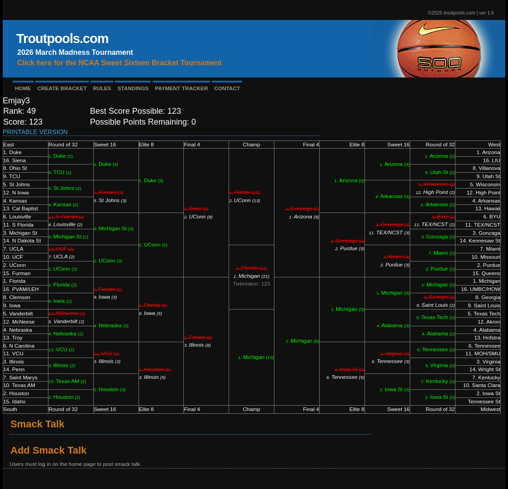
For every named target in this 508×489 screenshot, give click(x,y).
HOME (23, 88)
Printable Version (35, 132)
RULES (102, 88)
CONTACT (227, 88)
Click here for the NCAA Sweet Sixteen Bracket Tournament (119, 63)
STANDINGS (133, 88)
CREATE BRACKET (62, 88)
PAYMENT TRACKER (181, 88)
